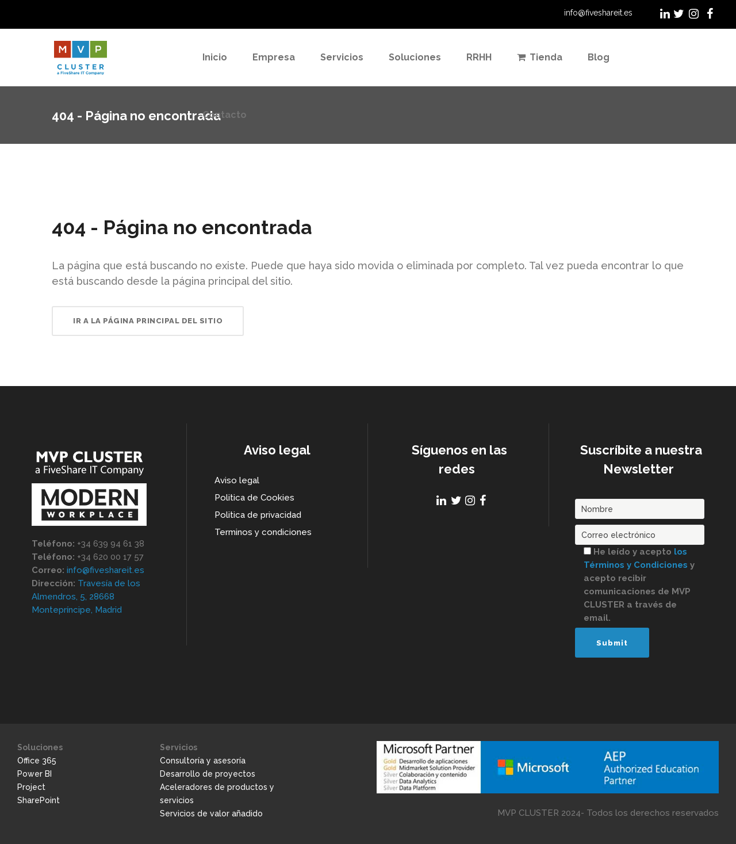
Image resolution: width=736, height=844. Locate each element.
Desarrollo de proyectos (207, 773)
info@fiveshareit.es (598, 12)
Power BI (34, 773)
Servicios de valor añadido (211, 813)
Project (31, 787)
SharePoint (38, 800)
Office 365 (36, 760)
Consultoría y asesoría (203, 760)
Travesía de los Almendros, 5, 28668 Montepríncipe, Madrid (86, 596)
